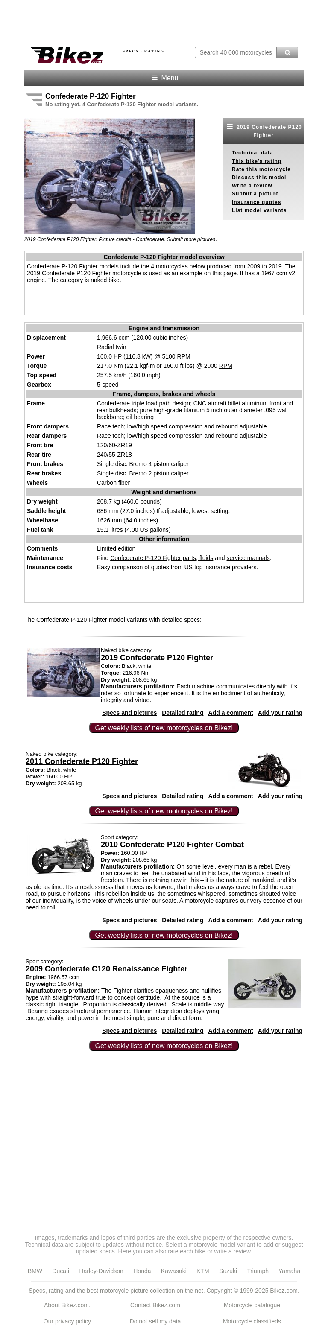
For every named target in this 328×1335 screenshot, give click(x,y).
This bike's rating (256, 161)
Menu (164, 78)
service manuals (248, 557)
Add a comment (230, 712)
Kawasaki (174, 1271)
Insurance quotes (256, 202)
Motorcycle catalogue (252, 1305)
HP (118, 356)
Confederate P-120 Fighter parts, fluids (161, 557)
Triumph (258, 1271)
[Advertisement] (124, 20)
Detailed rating (182, 712)
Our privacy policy (67, 1321)
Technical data (252, 153)
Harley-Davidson (101, 1271)
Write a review (252, 186)
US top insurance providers (220, 567)
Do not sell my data (155, 1321)
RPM (183, 356)
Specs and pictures (129, 712)
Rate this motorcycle (261, 169)
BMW (35, 1271)
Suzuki (228, 1271)
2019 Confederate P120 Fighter (263, 130)
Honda (142, 1271)
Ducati (60, 1271)
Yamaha (289, 1271)
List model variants (259, 210)
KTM (202, 1271)
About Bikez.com (66, 1305)
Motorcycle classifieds (252, 1321)
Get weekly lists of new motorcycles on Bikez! (164, 728)
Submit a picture (255, 194)
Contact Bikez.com (155, 1305)
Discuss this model (259, 178)
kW (146, 356)
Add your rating (280, 712)
